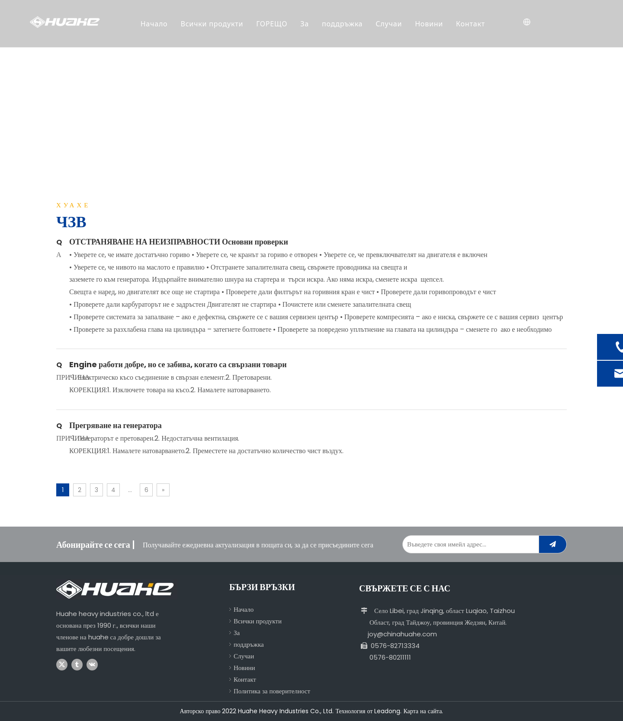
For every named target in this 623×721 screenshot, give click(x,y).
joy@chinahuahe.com (402, 633)
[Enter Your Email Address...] (469, 544)
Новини (430, 24)
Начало (154, 24)
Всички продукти (212, 24)
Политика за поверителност (272, 691)
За (305, 24)
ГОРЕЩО (272, 24)
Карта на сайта (422, 711)
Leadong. (387, 711)
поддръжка (343, 24)
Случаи (389, 24)
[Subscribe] (553, 544)
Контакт (471, 24)
